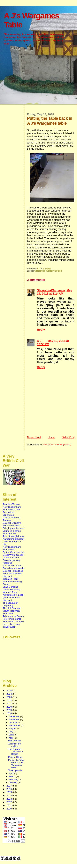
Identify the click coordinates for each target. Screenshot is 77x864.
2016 (9, 789)
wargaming (39, 271)
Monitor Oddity (15, 757)
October (13, 722)
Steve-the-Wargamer (51, 290)
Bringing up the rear (13, 528)
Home (51, 437)
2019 (9, 710)
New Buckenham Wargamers (12, 548)
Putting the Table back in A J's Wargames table (16, 764)
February (14, 779)
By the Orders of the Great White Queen (13, 553)
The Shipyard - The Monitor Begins (15, 751)
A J (39, 341)
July (11, 731)
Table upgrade (15, 770)
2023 (9, 697)
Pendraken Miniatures (8, 513)
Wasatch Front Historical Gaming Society (12, 581)
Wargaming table (54, 271)
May (11, 738)
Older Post (68, 437)
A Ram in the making (14, 744)
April (11, 773)
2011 (9, 805)
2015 (9, 792)
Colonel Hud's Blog (13, 570)
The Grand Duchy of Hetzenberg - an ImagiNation (13, 624)
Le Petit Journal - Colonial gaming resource (12, 560)
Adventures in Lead (13, 594)
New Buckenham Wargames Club (12, 508)
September (15, 725)
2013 (9, 798)
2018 (9, 713)
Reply (41, 329)
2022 (9, 700)
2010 (9, 808)
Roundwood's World (13, 568)
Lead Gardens (10, 586)
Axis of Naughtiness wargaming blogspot (13, 537)
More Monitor (14, 740)
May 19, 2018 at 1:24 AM (54, 292)
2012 (9, 802)
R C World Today (12, 565)
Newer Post (34, 437)
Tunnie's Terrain (11, 504)
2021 (9, 703)
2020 (9, 706)
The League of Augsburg (10, 604)
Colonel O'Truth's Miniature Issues (12, 524)
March (12, 776)
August (13, 728)
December (14, 716)
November (14, 719)
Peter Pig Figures (12, 618)
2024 (9, 693)
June (12, 734)
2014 (9, 795)
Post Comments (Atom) (57, 444)
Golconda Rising (11, 589)
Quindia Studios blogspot (11, 598)
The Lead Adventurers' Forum (13, 614)
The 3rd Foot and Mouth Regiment (12, 609)
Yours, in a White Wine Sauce (12, 532)
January (13, 782)
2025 (9, 690)
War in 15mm (10, 592)
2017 (9, 785)
